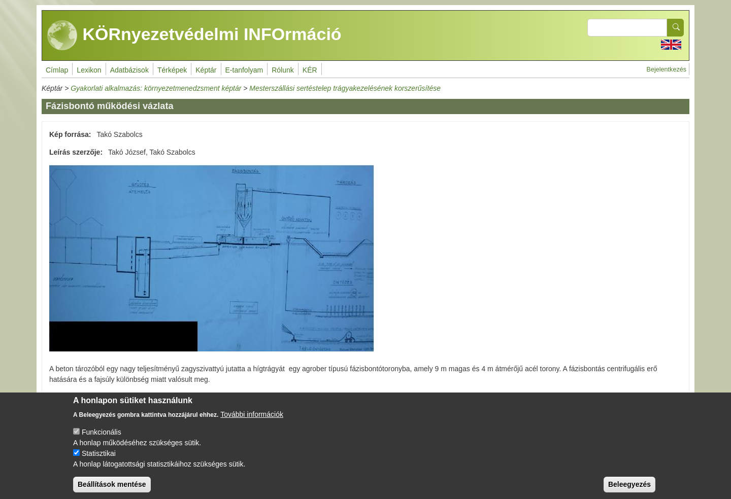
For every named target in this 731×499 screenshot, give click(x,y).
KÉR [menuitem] (310, 70)
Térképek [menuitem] (172, 70)
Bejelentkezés (666, 69)
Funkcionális (101, 439)
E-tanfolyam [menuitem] (244, 70)
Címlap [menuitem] (57, 70)
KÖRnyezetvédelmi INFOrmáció (194, 35)
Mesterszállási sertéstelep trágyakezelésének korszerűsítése (345, 88)
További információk (251, 421)
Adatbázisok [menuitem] (129, 70)
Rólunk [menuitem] (283, 70)
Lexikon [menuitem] (89, 70)
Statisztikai (99, 460)
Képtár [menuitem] (205, 70)
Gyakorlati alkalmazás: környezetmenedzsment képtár (156, 88)
